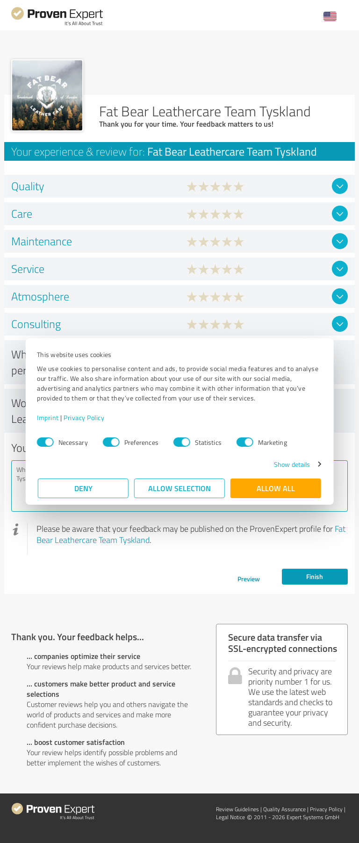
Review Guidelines (237, 809)
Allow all (276, 488)
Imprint (49, 417)
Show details (291, 464)
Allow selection (179, 488)
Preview (248, 578)
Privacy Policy (85, 417)
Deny (83, 488)
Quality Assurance (284, 809)
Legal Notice (230, 817)
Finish (314, 576)
